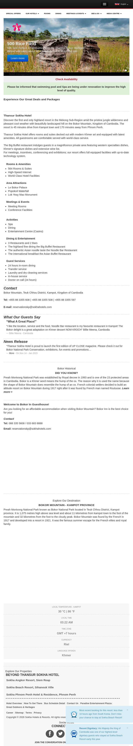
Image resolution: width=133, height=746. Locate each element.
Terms (29, 712)
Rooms (47, 13)
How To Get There (33, 703)
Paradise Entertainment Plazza (96, 703)
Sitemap (19, 712)
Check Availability (66, 79)
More (11, 353)
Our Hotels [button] (32, 13)
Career (9, 712)
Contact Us (72, 703)
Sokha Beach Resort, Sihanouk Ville (30, 687)
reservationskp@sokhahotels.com (32, 307)
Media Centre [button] (114, 13)
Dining (58, 13)
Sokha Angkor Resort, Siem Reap (28, 680)
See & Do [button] (96, 13)
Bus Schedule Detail (54, 703)
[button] (121, 4)
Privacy (38, 712)
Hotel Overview (14, 703)
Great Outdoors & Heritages (20, 707)
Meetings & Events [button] (76, 13)
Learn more (18, 58)
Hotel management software (25, 74)
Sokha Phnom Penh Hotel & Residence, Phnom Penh (41, 694)
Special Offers (13, 13)
